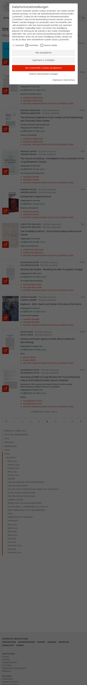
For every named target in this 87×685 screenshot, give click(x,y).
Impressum (57, 80)
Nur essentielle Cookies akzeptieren (43, 68)
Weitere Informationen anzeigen (43, 74)
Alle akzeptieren (43, 53)
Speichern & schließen (43, 60)
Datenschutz (69, 80)
